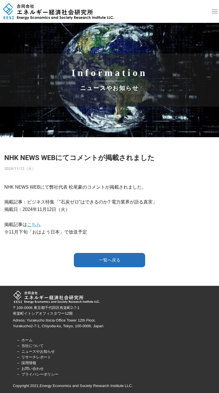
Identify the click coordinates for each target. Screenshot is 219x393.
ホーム (27, 340)
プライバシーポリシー (39, 374)
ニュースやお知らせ (38, 351)
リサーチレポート (36, 357)
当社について (32, 346)
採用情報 (28, 363)
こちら (34, 224)
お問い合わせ (32, 368)
